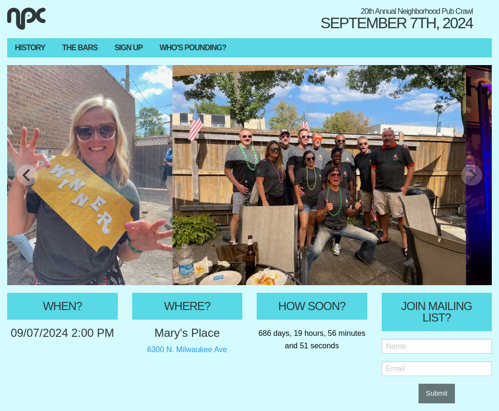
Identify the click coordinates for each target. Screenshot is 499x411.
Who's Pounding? (192, 48)
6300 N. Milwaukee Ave (187, 349)
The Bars (80, 48)
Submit (436, 393)
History (30, 48)
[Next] (471, 175)
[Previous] (27, 175)
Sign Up (128, 48)
